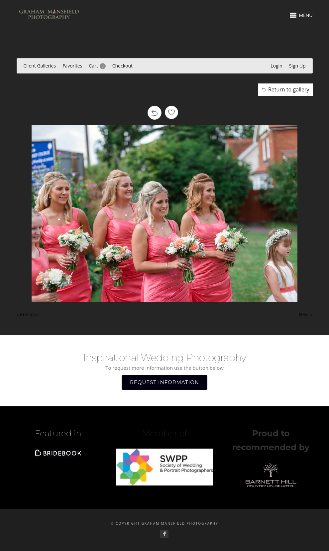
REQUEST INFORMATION (164, 382)
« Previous (28, 314)
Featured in (58, 433)
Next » (305, 314)
